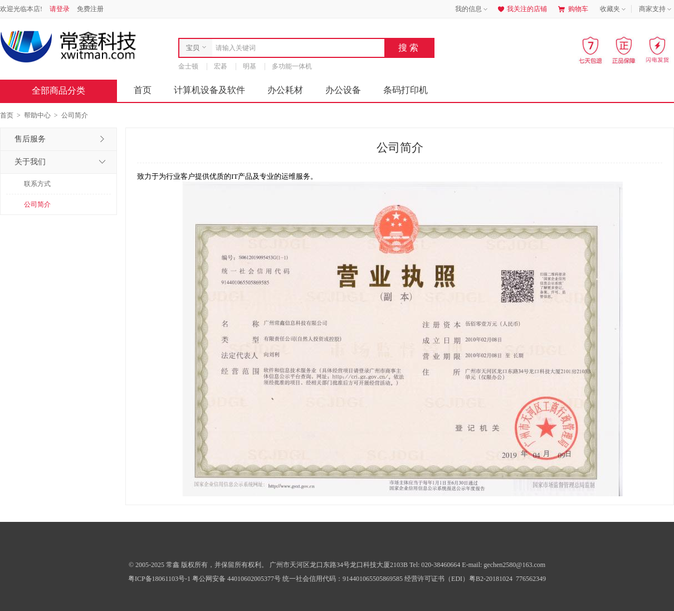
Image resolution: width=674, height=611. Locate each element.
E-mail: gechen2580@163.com (503, 565)
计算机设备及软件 (209, 90)
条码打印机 (405, 90)
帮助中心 (37, 115)
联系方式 (37, 184)
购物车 (573, 9)
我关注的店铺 (521, 9)
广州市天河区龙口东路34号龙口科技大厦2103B (339, 565)
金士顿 (188, 66)
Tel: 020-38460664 (435, 565)
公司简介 (37, 204)
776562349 (530, 579)
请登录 (60, 9)
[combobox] (295, 48)
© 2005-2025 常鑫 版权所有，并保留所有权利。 (198, 565)
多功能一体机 (292, 66)
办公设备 (343, 90)
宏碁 (220, 66)
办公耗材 (285, 90)
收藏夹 (614, 9)
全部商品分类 (67, 90)
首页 (143, 90)
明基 (249, 66)
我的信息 (472, 9)
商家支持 (656, 9)
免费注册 (90, 9)
